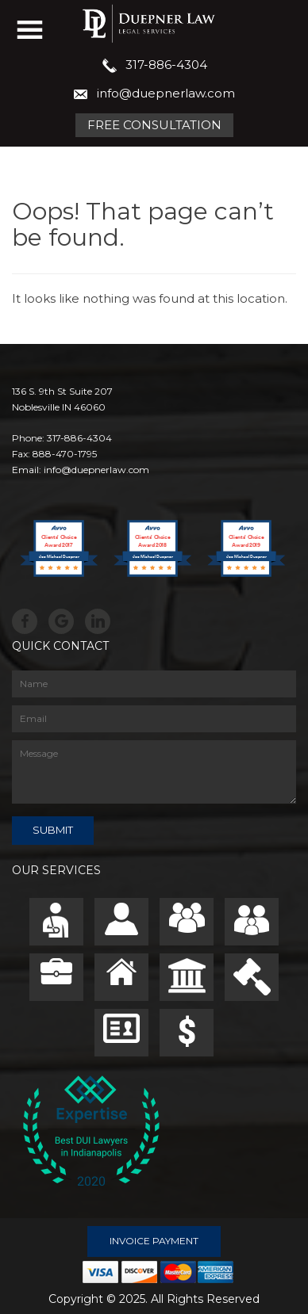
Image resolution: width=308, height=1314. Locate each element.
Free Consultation (154, 124)
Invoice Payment (154, 1241)
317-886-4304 (166, 64)
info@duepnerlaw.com (166, 93)
